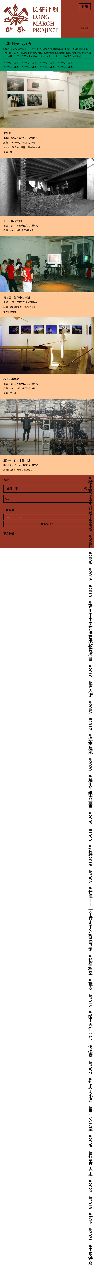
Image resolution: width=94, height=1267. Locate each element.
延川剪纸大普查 (90, 792)
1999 (90, 836)
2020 (90, 766)
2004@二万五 (30, 62)
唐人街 (90, 690)
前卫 (90, 1219)
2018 (90, 1204)
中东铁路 (90, 1256)
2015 (90, 576)
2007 (90, 1069)
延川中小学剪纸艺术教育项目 (90, 632)
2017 (90, 725)
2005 (90, 1142)
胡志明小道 (90, 1091)
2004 (90, 543)
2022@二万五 (66, 66)
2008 (90, 709)
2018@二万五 (48, 66)
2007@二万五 (12, 66)
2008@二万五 (30, 66)
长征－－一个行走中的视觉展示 (90, 920)
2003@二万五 (12, 62)
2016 (90, 1002)
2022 (90, 1187)
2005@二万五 (48, 62)
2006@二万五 (66, 62)
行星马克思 (90, 1165)
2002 (90, 526)
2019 (90, 592)
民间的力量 (90, 1120)
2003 (90, 878)
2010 (90, 672)
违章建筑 (90, 745)
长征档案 (90, 966)
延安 (90, 986)
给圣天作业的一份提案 (90, 1035)
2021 (90, 1236)
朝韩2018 (90, 857)
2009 (90, 819)
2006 (90, 559)
